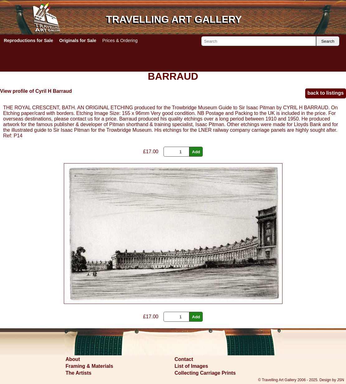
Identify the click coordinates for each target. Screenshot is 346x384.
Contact (184, 359)
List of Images (191, 366)
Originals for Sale (77, 40)
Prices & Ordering (120, 40)
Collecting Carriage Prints (205, 373)
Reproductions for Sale (28, 40)
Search (327, 41)
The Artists (79, 373)
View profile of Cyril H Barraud (36, 91)
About (73, 359)
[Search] (258, 41)
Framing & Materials (89, 366)
